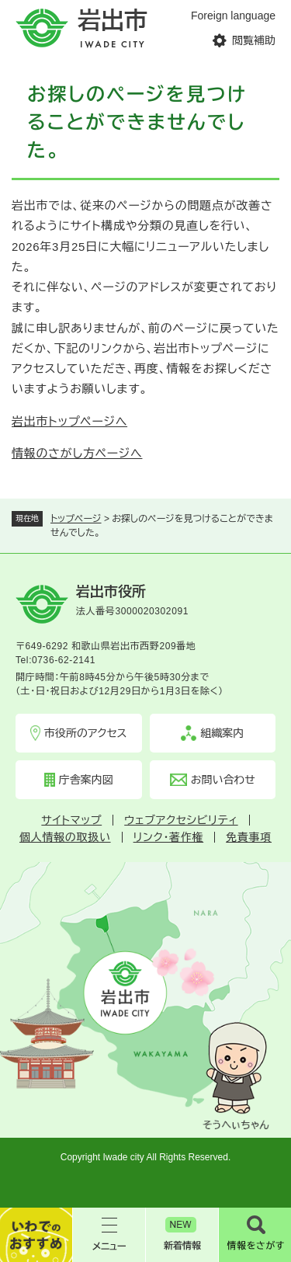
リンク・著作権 (168, 837)
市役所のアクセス (85, 733)
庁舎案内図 (86, 780)
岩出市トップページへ (69, 421)
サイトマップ (71, 820)
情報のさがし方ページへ (77, 453)
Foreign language (233, 15)
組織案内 (222, 733)
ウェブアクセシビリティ (180, 820)
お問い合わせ (223, 780)
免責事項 (249, 837)
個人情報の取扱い (65, 837)
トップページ (76, 518)
